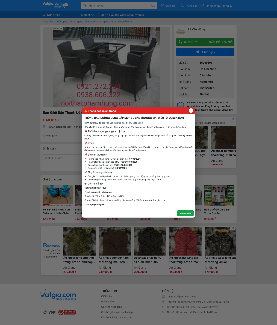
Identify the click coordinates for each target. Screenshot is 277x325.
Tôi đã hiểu (185, 213)
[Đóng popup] (191, 110)
